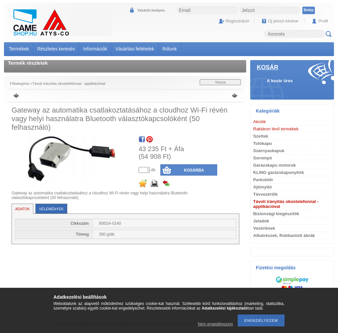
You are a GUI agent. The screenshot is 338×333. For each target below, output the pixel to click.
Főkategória (19, 83)
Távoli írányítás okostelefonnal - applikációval (68, 83)
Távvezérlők (265, 194)
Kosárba (194, 170)
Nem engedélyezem (215, 324)
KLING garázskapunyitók (278, 172)
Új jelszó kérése (283, 20)
